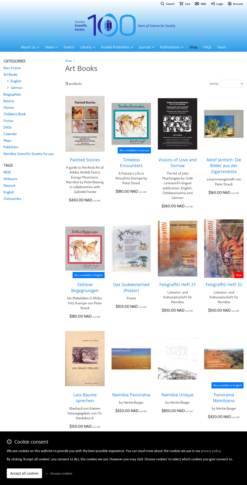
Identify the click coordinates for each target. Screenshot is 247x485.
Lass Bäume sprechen (85, 397)
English (8, 192)
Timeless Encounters (131, 162)
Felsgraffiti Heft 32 (224, 284)
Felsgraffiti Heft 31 (177, 284)
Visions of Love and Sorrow (177, 162)
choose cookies (61, 473)
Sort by (214, 83)
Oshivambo (12, 199)
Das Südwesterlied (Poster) (131, 287)
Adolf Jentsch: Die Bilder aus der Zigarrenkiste (223, 165)
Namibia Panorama (131, 394)
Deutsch (9, 186)
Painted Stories (85, 160)
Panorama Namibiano (224, 397)
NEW (7, 172)
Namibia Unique (178, 394)
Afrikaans (10, 179)
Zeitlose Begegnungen (85, 287)
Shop (68, 60)
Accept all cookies (24, 473)
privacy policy (211, 451)
